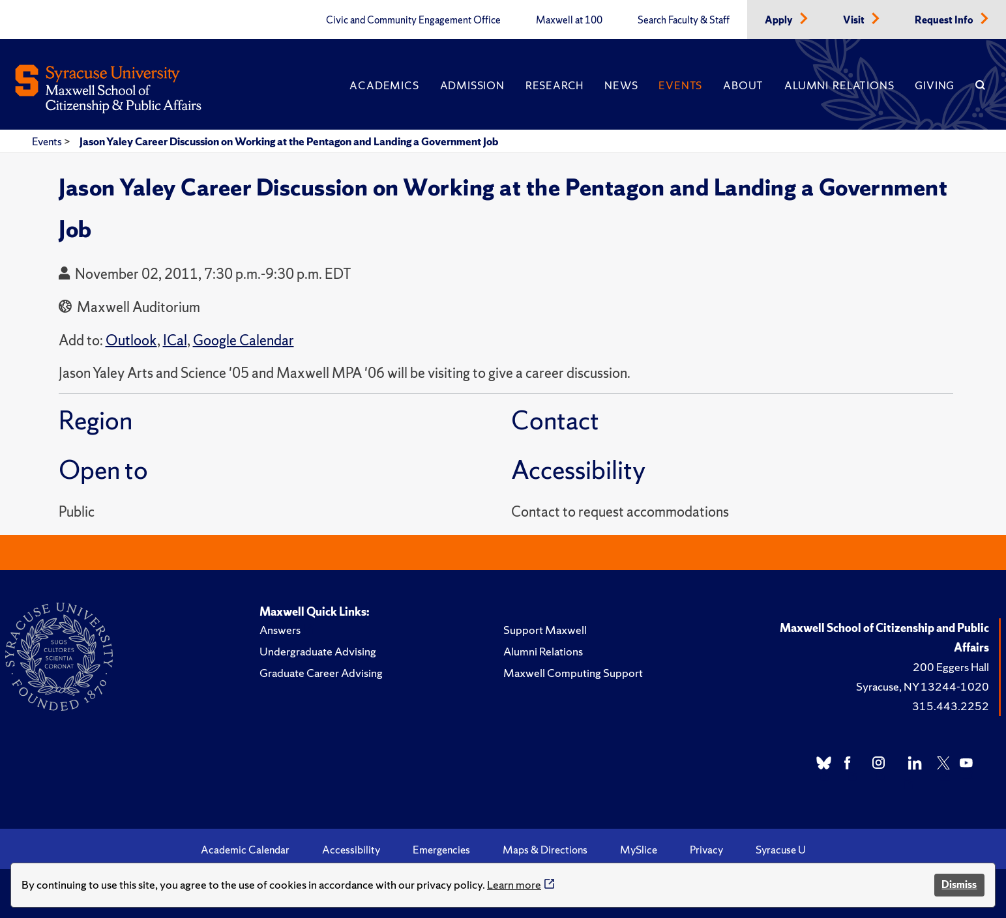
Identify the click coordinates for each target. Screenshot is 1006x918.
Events (680, 85)
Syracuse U (781, 849)
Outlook (131, 340)
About (743, 85)
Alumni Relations (839, 85)
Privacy (706, 849)
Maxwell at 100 (569, 20)
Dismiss (959, 884)
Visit (854, 20)
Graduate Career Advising (321, 672)
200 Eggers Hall (951, 666)
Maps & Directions (545, 849)
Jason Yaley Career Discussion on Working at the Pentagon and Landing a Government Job (289, 141)
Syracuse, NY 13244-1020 (922, 686)
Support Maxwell (545, 629)
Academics (384, 85)
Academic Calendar (245, 849)
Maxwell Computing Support (573, 672)
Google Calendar (243, 340)
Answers (280, 629)
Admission (472, 85)
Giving (934, 85)
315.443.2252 (950, 705)
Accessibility (351, 849)
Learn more (514, 884)
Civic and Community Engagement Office (413, 20)
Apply (780, 20)
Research (554, 85)
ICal (175, 340)
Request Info (945, 20)
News (621, 85)
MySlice (638, 849)
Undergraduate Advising (317, 651)
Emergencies (441, 849)
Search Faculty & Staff (684, 20)
